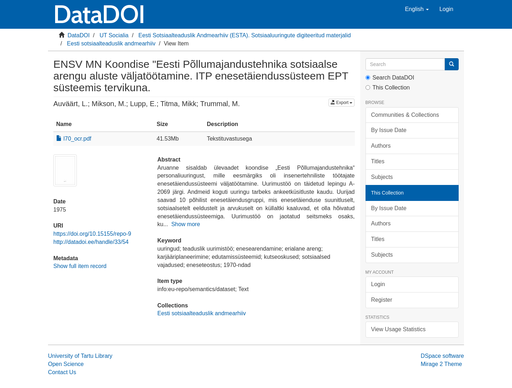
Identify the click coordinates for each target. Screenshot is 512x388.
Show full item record (79, 266)
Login (378, 284)
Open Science (66, 364)
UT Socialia (114, 35)
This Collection (388, 87)
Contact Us (62, 372)
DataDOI (79, 35)
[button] (417, 9)
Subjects (382, 177)
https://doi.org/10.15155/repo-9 (92, 234)
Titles (378, 161)
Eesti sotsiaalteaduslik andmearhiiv (111, 43)
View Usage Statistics (398, 329)
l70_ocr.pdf (73, 139)
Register (382, 300)
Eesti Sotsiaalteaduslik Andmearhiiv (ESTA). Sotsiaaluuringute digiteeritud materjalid (244, 35)
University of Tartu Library (80, 356)
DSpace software (442, 356)
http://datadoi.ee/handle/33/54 (91, 242)
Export (341, 102)
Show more (185, 224)
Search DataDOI (390, 78)
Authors (381, 146)
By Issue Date (389, 130)
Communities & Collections (405, 115)
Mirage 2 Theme (441, 364)
